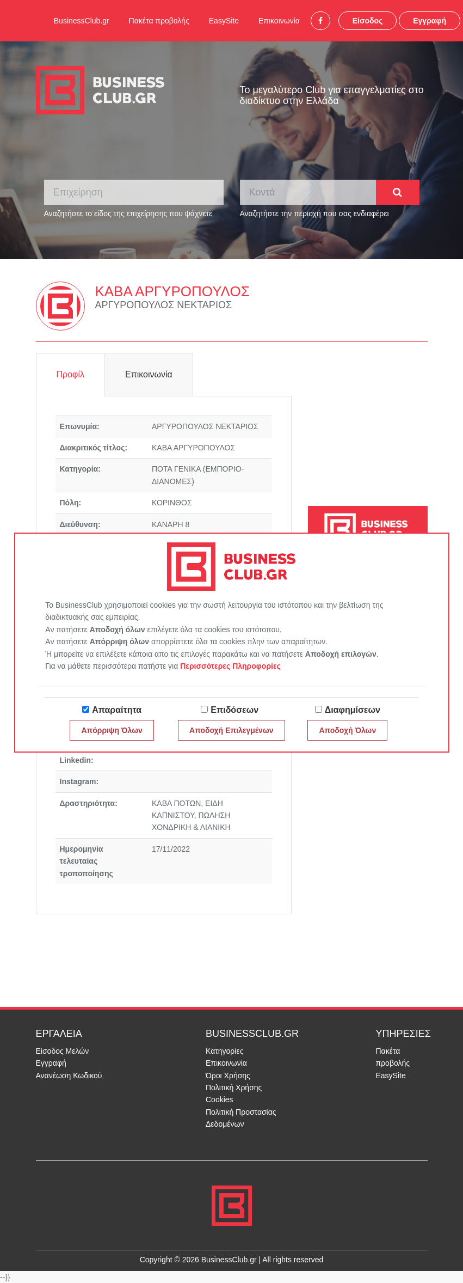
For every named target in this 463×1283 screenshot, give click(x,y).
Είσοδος (368, 20)
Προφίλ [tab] (70, 374)
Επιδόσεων (234, 709)
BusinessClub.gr (81, 20)
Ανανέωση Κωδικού (69, 1075)
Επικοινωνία (279, 20)
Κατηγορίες (224, 1051)
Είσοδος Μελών (62, 1051)
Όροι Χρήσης (228, 1075)
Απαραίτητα (116, 709)
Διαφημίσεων (352, 709)
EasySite (224, 20)
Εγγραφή (429, 20)
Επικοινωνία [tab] (148, 374)
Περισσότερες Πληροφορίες (230, 666)
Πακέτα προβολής (159, 20)
